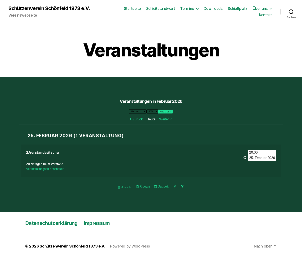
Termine (187, 8)
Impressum (97, 223)
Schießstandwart (160, 8)
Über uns (260, 8)
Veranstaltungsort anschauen (45, 169)
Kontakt (265, 15)
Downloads (213, 8)
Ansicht (127, 188)
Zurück (138, 119)
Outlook (162, 187)
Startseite (132, 8)
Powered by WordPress (130, 246)
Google (145, 187)
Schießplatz (237, 8)
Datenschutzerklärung (51, 223)
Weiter (164, 119)
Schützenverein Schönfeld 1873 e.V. (49, 8)
